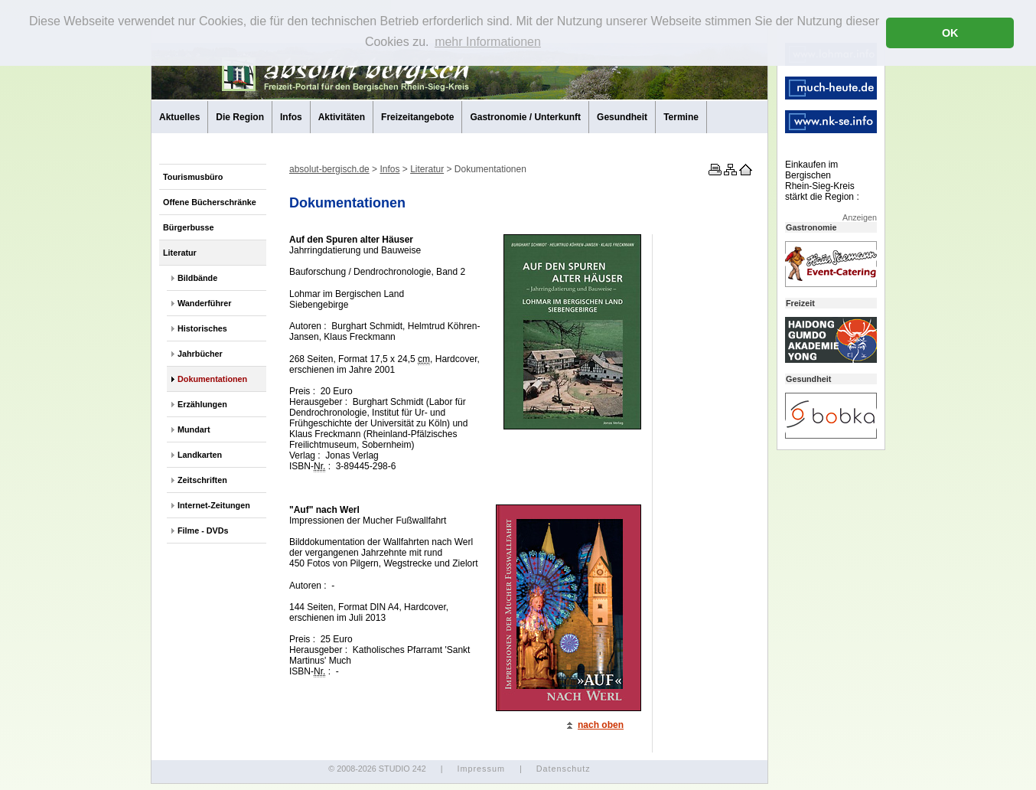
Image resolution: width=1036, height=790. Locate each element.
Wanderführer (204, 303)
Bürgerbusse (188, 227)
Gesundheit (622, 117)
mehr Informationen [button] (488, 41)
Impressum (480, 768)
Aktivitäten (341, 117)
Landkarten (200, 454)
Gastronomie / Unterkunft (525, 117)
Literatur (180, 252)
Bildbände (197, 277)
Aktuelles (179, 117)
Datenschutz (563, 768)
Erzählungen (202, 404)
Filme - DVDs (203, 530)
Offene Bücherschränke (209, 202)
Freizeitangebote (417, 117)
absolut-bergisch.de (329, 169)
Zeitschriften (202, 480)
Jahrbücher (200, 353)
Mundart (194, 429)
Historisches (202, 328)
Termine (681, 117)
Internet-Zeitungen (214, 505)
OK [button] (950, 33)
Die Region (240, 117)
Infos (291, 117)
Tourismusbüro (193, 176)
